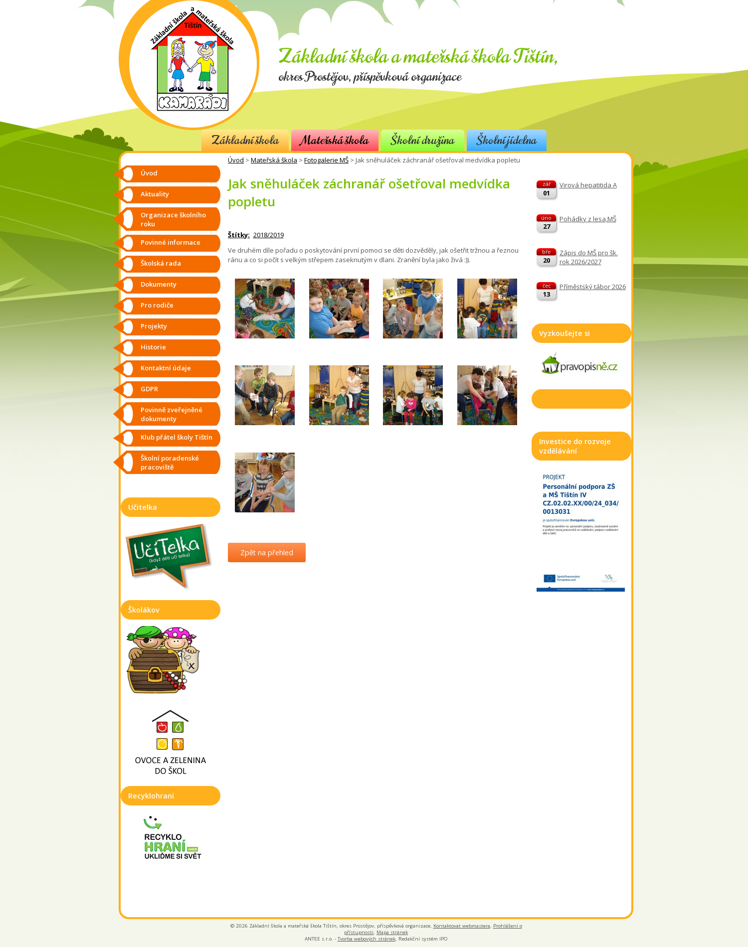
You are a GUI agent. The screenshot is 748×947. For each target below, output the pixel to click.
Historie (153, 346)
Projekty (154, 325)
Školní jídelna (507, 140)
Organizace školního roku (173, 219)
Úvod (236, 160)
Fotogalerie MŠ (326, 160)
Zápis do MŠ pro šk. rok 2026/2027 (589, 257)
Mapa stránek (392, 932)
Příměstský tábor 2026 (593, 286)
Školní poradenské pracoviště (170, 463)
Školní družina (422, 140)
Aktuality (155, 193)
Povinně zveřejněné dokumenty (171, 414)
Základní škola (245, 140)
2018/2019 (268, 234)
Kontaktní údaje (166, 367)
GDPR (149, 388)
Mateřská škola (335, 140)
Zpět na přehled (266, 552)
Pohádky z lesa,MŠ (588, 218)
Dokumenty (159, 284)
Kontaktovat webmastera (461, 926)
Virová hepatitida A (588, 184)
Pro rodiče (157, 305)
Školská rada (161, 263)
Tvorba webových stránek (366, 939)
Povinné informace (170, 242)
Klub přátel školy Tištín (176, 437)
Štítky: (239, 234)
